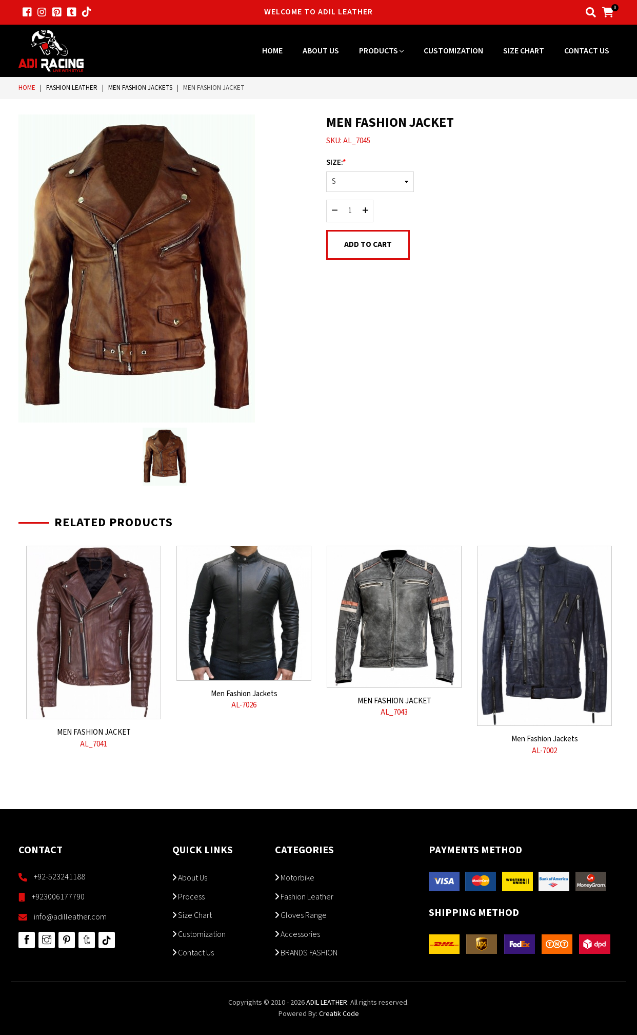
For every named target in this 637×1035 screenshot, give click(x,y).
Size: (336, 162)
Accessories (297, 934)
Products (381, 50)
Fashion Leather (71, 87)
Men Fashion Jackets (140, 87)
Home (272, 50)
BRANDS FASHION (306, 953)
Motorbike (294, 878)
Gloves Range (301, 915)
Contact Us (586, 50)
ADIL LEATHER (326, 1003)
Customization (453, 50)
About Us (321, 50)
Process (188, 897)
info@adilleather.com (70, 917)
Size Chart (523, 50)
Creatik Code (339, 1014)
